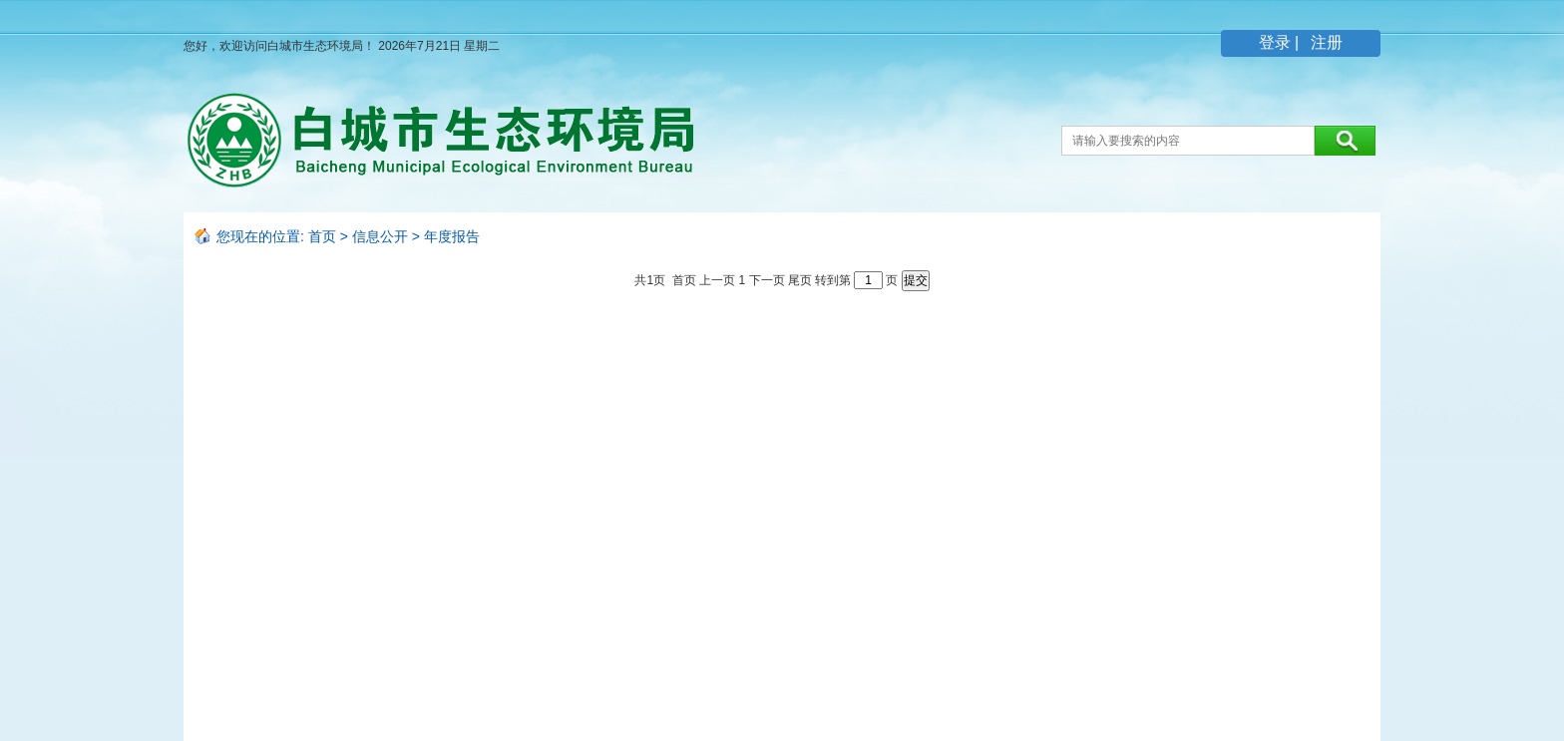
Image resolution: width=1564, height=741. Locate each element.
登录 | (1281, 42)
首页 (322, 236)
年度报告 (452, 236)
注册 (1325, 42)
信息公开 (380, 236)
